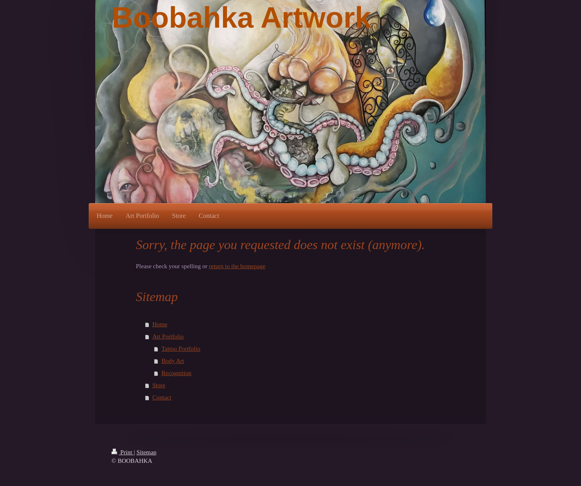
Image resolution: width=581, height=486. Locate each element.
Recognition (176, 373)
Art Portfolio (168, 336)
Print (122, 452)
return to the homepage (237, 266)
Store (159, 385)
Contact (162, 397)
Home (160, 324)
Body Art (173, 361)
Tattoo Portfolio (181, 348)
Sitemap (146, 452)
